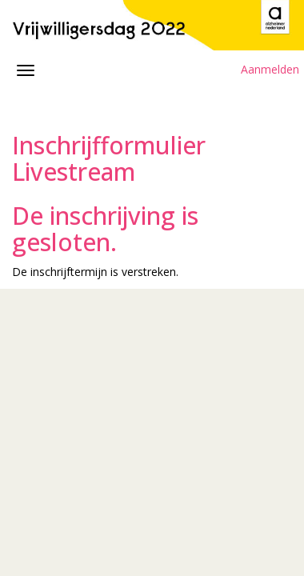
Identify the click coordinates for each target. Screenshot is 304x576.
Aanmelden (270, 69)
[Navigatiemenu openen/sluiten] (25, 70)
